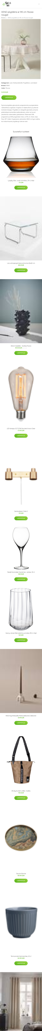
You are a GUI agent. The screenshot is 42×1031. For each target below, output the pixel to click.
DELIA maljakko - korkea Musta (21, 346)
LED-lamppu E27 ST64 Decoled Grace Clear (21, 428)
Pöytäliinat (26, 83)
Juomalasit (33, 83)
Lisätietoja (9, 97)
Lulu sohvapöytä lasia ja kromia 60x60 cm (21, 263)
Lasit (10, 83)
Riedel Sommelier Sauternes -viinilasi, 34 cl (21, 572)
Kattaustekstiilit (18, 83)
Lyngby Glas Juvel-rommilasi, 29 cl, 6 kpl (21, 180)
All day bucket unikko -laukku (21, 791)
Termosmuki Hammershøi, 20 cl (21, 956)
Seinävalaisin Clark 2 (21, 511)
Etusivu (3, 18)
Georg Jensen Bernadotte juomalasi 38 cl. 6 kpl (21, 633)
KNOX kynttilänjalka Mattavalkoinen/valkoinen (21, 716)
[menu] (39, 4)
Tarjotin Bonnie (21, 873)
